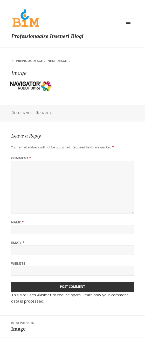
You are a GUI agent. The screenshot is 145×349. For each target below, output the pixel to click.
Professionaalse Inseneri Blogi (47, 36)
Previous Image (29, 61)
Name (17, 222)
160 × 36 (46, 113)
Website (18, 263)
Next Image (57, 61)
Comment (21, 158)
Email (17, 243)
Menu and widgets (128, 23)
